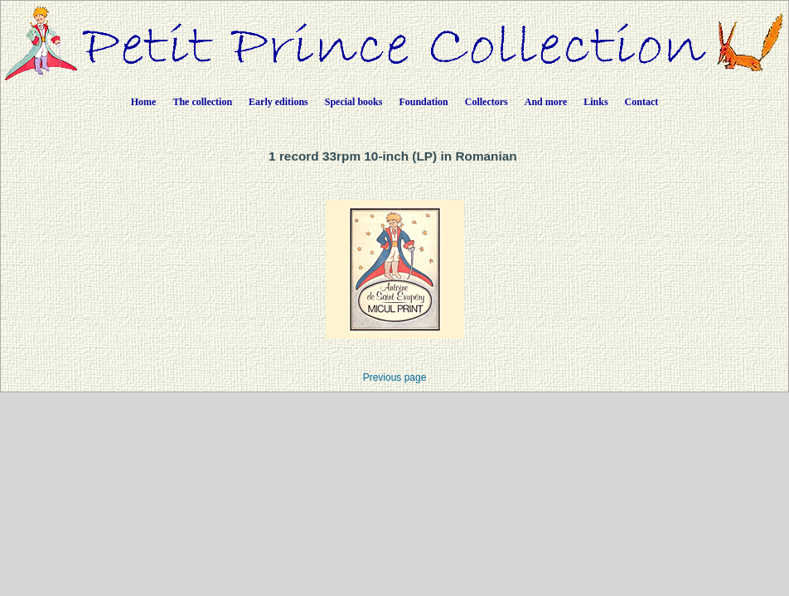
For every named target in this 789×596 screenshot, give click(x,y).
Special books (354, 102)
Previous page (395, 377)
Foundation (423, 102)
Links (595, 102)
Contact (642, 102)
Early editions (278, 102)
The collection (202, 102)
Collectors (486, 102)
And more (546, 102)
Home (144, 102)
